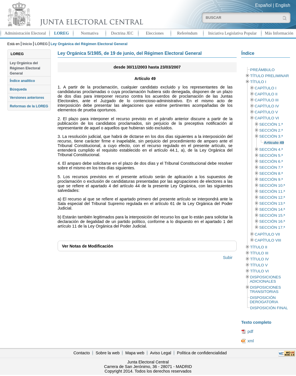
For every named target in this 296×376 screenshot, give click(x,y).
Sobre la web (108, 353)
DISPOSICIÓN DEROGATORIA (264, 299)
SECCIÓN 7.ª (271, 167)
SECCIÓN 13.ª (272, 203)
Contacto (81, 353)
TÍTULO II (258, 247)
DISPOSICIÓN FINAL (269, 308)
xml (250, 341)
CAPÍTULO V (266, 112)
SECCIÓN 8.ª (271, 173)
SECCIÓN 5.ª (271, 155)
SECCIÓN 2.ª (271, 130)
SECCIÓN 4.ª (271, 149)
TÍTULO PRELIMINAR (269, 76)
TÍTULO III (259, 253)
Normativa (89, 33)
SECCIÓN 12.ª (272, 197)
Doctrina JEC (122, 33)
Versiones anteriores (27, 98)
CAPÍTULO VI (267, 118)
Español (263, 5)
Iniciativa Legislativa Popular (232, 33)
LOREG (61, 33)
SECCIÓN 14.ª (272, 209)
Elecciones (155, 33)
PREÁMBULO (262, 70)
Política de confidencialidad (202, 353)
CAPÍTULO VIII (268, 240)
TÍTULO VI (259, 271)
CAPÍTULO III (266, 100)
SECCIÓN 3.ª (271, 136)
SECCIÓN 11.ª (272, 191)
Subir (228, 257)
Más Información (279, 33)
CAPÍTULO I (265, 88)
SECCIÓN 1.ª (271, 124)
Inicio (27, 44)
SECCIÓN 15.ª (272, 215)
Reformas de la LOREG (29, 106)
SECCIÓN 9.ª (271, 179)
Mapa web (134, 353)
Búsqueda (18, 89)
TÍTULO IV (259, 259)
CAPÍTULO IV (267, 106)
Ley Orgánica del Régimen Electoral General (25, 68)
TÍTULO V (258, 265)
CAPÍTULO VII (267, 234)
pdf (250, 331)
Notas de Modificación (87, 246)
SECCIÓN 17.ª (272, 227)
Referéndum (187, 33)
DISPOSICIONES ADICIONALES (265, 279)
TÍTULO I (258, 82)
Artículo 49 (274, 142)
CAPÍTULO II (266, 94)
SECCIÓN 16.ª (272, 221)
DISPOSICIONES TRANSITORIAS (265, 289)
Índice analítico (22, 81)
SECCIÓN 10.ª (272, 185)
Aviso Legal (160, 353)
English (282, 5)
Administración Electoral (25, 33)
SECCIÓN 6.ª (271, 161)
